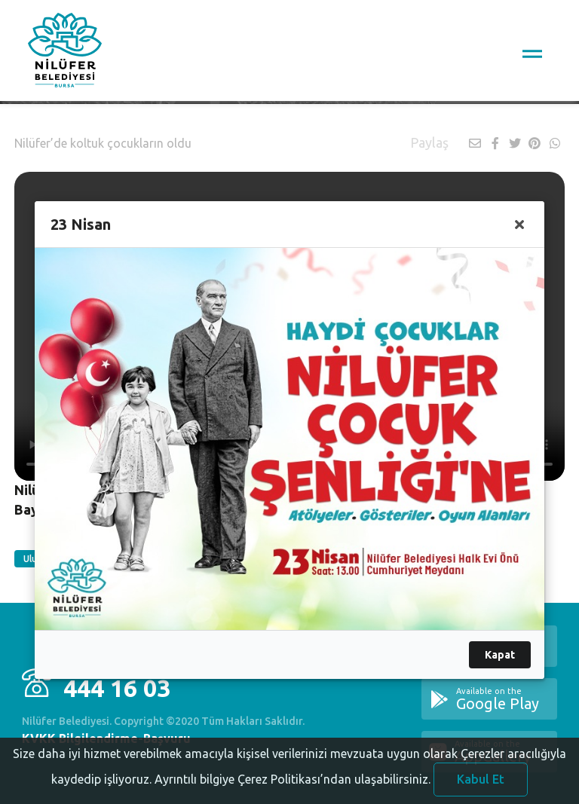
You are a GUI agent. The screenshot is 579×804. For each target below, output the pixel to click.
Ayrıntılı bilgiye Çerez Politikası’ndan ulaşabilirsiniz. (292, 789)
